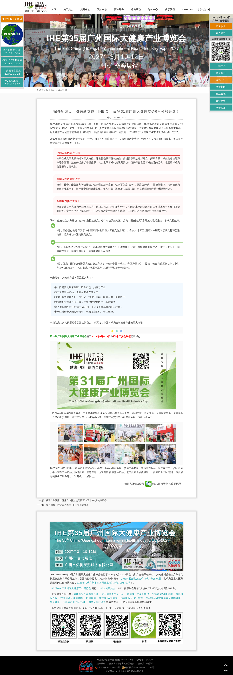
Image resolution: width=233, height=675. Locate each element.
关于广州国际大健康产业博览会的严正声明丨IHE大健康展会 (76, 500)
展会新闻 (62, 90)
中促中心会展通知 (12, 19)
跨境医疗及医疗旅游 (131, 598)
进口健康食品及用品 (112, 594)
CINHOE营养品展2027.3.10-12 (12, 62)
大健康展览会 (127, 663)
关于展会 (68, 9)
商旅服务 (119, 9)
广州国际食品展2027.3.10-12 (12, 72)
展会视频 (221, 107)
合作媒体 (221, 100)
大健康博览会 (113, 663)
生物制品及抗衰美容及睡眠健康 (163, 598)
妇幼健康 (91, 598)
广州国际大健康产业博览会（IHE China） (114, 659)
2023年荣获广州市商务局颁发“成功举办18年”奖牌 (103, 582)
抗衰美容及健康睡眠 (71, 598)
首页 (53, 9)
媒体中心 (153, 9)
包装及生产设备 (97, 602)
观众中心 (102, 9)
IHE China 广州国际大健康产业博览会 (70, 588)
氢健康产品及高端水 (138, 594)
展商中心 (85, 9)
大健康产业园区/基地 (74, 602)
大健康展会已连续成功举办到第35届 (141, 578)
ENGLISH (187, 9)
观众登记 (221, 33)
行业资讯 (221, 93)
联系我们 (150, 659)
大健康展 (140, 663)
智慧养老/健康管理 (162, 594)
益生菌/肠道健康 (108, 598)
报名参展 (221, 26)
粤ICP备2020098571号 (107, 667)
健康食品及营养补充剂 (86, 594)
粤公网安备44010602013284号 (138, 667)
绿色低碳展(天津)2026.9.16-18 (12, 52)
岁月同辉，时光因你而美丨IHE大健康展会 (67, 505)
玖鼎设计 (150, 663)
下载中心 (221, 66)
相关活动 (136, 9)
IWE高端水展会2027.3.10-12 (12, 82)
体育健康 (55, 602)
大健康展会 (100, 663)
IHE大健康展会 (156, 483)
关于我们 (170, 9)
